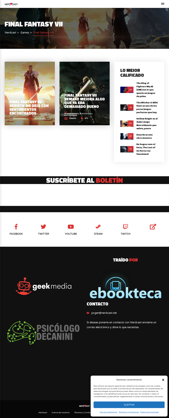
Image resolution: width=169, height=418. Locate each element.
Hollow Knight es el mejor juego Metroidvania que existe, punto (147, 123)
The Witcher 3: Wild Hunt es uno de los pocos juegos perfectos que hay (147, 107)
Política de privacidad (149, 412)
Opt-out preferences (108, 412)
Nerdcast (43, 412)
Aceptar (129, 405)
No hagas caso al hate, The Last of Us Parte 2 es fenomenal (145, 149)
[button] (163, 379)
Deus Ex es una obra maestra (144, 136)
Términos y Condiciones (129, 412)
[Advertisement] (84, 375)
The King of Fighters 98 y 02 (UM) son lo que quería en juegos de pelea (145, 89)
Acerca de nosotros (61, 412)
